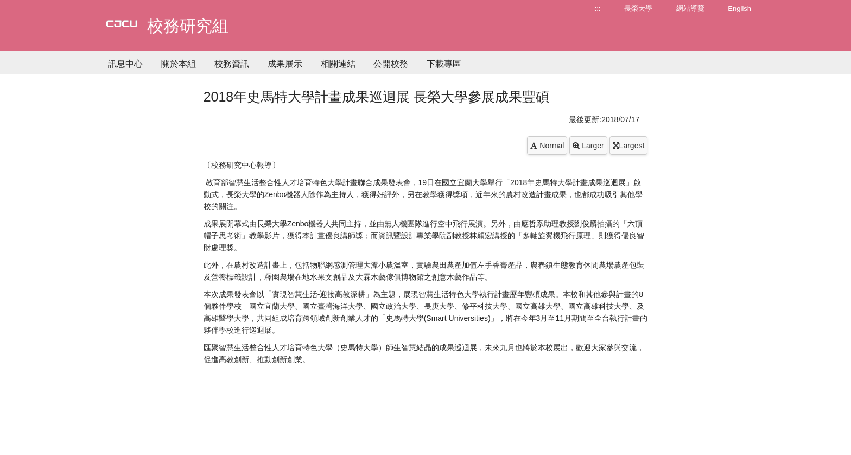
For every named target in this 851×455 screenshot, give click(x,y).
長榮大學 (638, 8)
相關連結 (338, 63)
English (739, 8)
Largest (629, 145)
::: (598, 8)
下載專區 (444, 63)
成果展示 (285, 63)
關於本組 (178, 63)
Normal (547, 145)
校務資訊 (231, 63)
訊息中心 (125, 63)
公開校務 (390, 63)
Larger (588, 145)
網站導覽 (690, 8)
